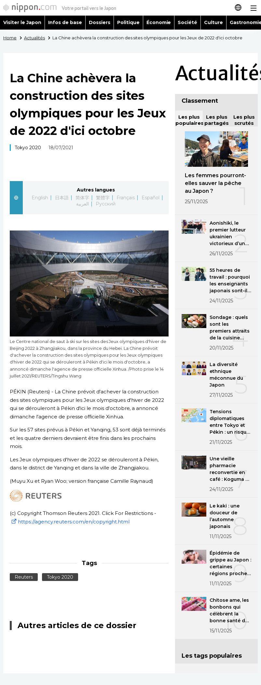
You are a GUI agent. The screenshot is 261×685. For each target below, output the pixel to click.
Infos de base (65, 22)
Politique (128, 22)
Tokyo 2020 (28, 148)
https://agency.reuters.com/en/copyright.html (70, 522)
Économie (158, 22)
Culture (213, 22)
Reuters (24, 577)
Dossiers (99, 22)
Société (187, 22)
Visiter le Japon (22, 22)
